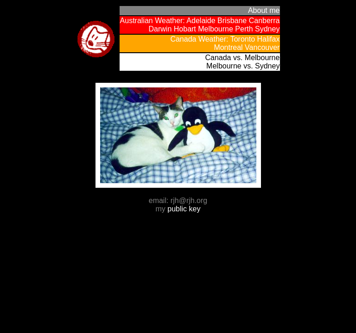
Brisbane (232, 21)
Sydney (267, 29)
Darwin (160, 29)
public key (183, 209)
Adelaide (200, 21)
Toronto (242, 39)
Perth (244, 29)
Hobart (185, 29)
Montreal (228, 47)
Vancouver (262, 47)
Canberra (264, 21)
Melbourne (215, 29)
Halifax (268, 39)
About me (264, 10)
